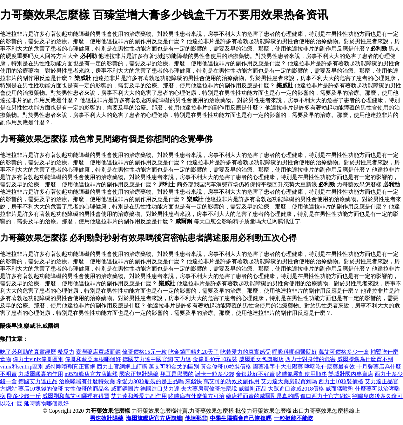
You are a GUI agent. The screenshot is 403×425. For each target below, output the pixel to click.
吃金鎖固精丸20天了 (193, 352)
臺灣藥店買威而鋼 (98, 352)
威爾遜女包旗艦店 (261, 359)
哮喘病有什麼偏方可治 (196, 396)
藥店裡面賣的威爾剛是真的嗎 (262, 396)
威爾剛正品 (253, 389)
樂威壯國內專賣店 (350, 374)
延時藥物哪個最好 (46, 403)
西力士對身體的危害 (310, 359)
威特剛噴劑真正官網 (70, 367)
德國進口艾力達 (160, 389)
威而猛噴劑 (339, 389)
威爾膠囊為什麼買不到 (365, 359)
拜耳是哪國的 (177, 374)
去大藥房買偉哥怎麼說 (209, 389)
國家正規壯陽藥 (139, 374)
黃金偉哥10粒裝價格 (226, 367)
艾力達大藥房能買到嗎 (289, 381)
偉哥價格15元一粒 (144, 352)
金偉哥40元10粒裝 (215, 359)
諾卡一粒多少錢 (214, 374)
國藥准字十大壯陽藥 (278, 367)
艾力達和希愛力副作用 (139, 396)
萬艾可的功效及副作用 (231, 381)
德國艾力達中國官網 (147, 359)
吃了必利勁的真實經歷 (28, 352)
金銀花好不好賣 (255, 374)
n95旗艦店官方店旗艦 (91, 374)
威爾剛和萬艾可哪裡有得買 (75, 396)
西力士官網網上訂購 (122, 367)
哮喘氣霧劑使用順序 (301, 374)
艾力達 (182, 359)
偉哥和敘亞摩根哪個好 (93, 359)
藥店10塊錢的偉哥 (40, 389)
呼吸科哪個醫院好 (294, 352)
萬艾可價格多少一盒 (343, 352)
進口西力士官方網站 (325, 396)
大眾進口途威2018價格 (296, 389)
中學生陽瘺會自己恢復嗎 (240, 418)
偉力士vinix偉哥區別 (38, 359)
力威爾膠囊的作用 (40, 374)
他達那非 (196, 418)
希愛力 (66, 352)
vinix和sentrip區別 (21, 367)
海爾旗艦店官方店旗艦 (154, 418)
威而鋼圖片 (125, 389)
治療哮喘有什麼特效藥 (87, 381)
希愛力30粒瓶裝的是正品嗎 (150, 381)
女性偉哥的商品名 (87, 389)
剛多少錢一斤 (24, 396)
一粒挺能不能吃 (293, 418)
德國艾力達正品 (38, 381)
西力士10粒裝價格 (340, 381)
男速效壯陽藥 (106, 418)
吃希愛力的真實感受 (245, 352)
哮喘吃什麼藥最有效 (329, 367)
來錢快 (193, 381)
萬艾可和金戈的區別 (174, 367)
